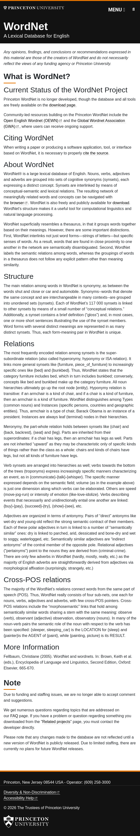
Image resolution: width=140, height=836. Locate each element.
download (121, 203)
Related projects (56, 722)
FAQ (14, 716)
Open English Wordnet (33, 121)
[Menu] (116, 9)
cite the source (95, 153)
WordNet (26, 26)
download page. (63, 105)
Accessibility (21, 798)
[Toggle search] (133, 9)
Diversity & (32, 792)
